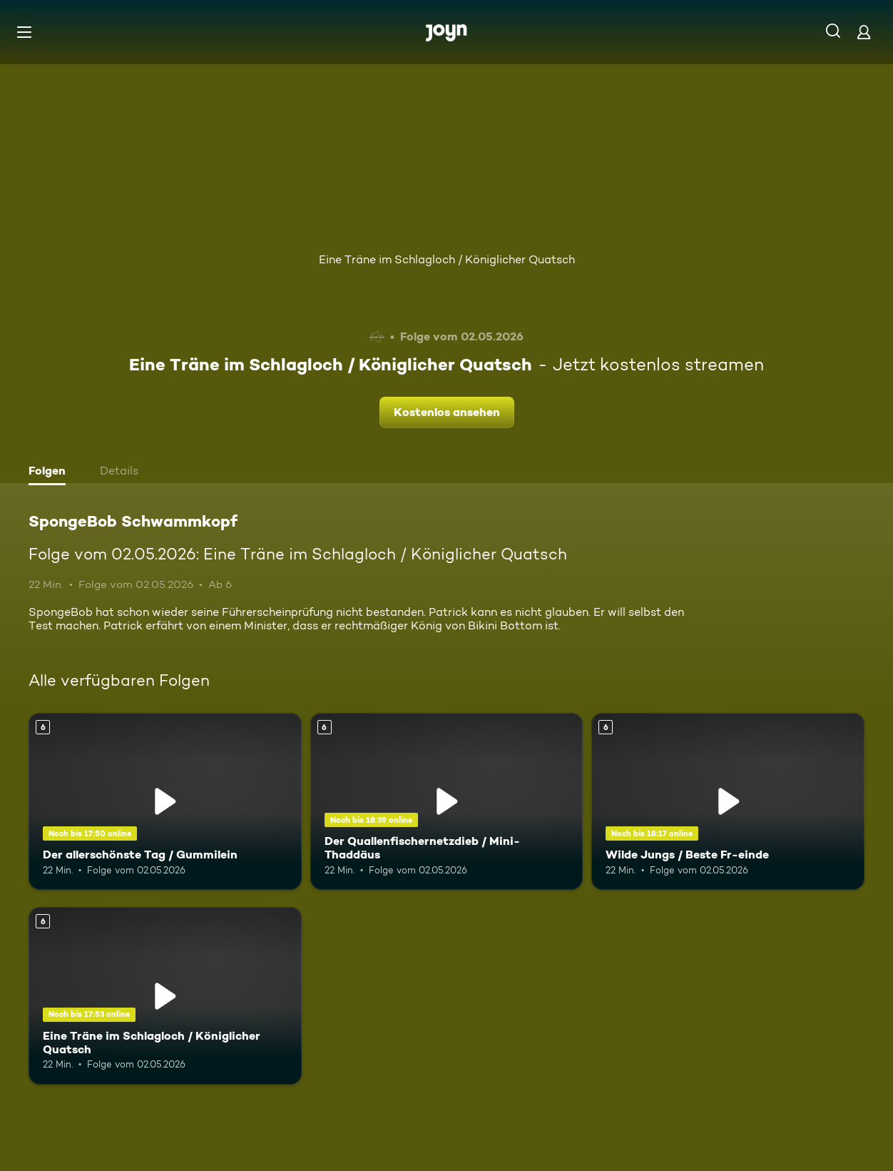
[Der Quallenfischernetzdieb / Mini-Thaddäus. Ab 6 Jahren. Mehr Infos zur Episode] (446, 802)
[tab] (51, 472)
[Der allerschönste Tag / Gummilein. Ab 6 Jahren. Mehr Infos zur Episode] (165, 802)
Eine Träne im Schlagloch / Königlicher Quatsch (447, 259)
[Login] (864, 31)
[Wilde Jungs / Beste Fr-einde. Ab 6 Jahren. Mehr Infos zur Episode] (727, 802)
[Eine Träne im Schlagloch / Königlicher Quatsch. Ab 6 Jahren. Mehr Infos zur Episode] (165, 996)
